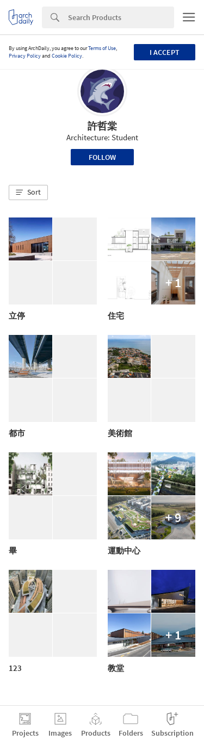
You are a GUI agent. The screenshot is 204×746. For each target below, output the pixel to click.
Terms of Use (102, 48)
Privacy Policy (25, 55)
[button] (28, 192)
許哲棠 (102, 126)
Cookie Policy (67, 55)
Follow (102, 157)
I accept (165, 52)
